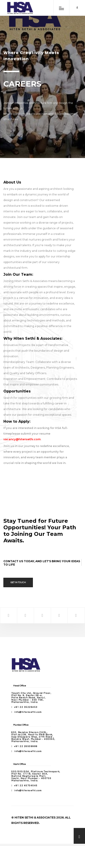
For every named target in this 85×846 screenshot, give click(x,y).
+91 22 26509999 (26, 746)
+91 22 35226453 (26, 707)
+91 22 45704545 (26, 785)
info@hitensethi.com (28, 712)
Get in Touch (18, 582)
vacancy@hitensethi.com (22, 439)
